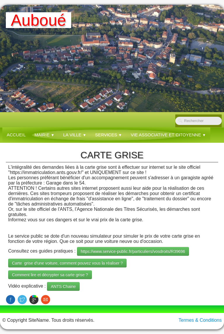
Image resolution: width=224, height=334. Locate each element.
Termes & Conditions (200, 320)
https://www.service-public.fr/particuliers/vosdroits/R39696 (133, 251)
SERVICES (108, 134)
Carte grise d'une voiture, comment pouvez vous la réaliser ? (67, 263)
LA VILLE (74, 134)
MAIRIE (44, 134)
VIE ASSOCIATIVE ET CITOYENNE (168, 134)
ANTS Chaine (63, 286)
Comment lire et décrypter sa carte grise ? (50, 274)
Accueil (16, 134)
